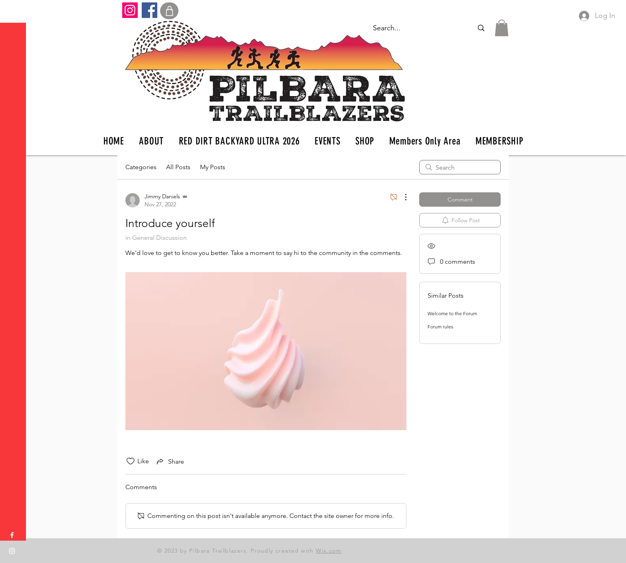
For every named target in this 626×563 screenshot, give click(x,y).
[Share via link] (169, 461)
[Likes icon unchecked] (130, 461)
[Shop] (169, 10)
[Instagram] (130, 10)
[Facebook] (149, 10)
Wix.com (328, 550)
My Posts (212, 167)
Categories (140, 167)
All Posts (178, 167)
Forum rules (440, 327)
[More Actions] (401, 197)
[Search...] (481, 28)
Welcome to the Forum (452, 313)
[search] (460, 167)
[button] (14, 12)
